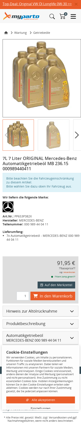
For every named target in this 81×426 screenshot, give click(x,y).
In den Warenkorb (52, 296)
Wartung (20, 33)
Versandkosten (69, 272)
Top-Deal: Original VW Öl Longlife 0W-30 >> (37, 4)
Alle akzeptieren (40, 400)
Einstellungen (41, 408)
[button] (78, 4)
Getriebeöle (41, 33)
